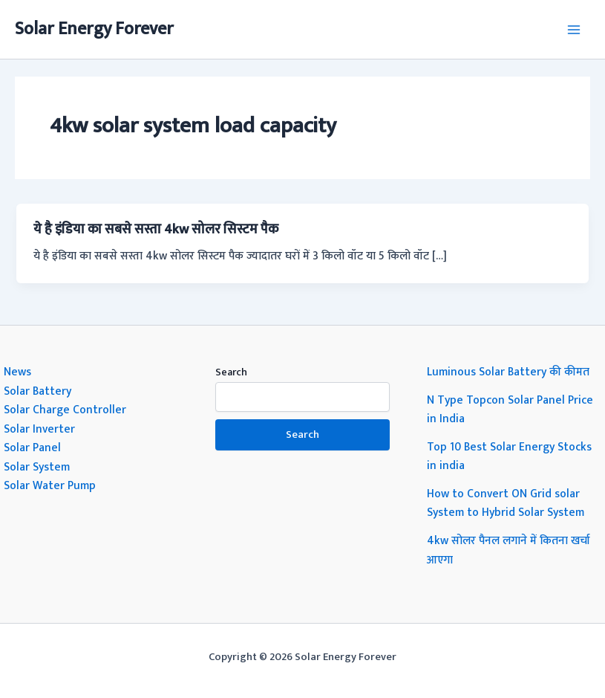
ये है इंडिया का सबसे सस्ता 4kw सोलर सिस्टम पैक (155, 229)
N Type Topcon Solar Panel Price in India (510, 409)
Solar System (37, 466)
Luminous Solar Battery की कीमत (508, 371)
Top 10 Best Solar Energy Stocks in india (509, 456)
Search (231, 372)
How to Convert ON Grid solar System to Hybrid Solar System (505, 503)
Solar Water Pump (50, 485)
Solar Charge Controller (65, 409)
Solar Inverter (39, 429)
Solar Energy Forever (94, 29)
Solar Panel (32, 447)
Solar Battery (37, 391)
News (17, 371)
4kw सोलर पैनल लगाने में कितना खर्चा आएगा (508, 550)
